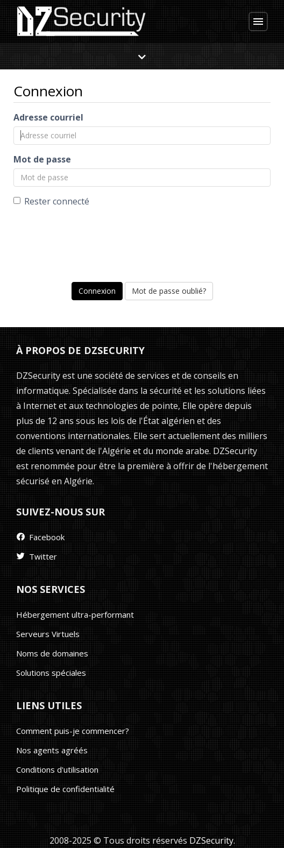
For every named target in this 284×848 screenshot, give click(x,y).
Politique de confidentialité (65, 788)
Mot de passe (42, 159)
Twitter (36, 556)
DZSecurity (211, 840)
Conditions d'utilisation (57, 769)
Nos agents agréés (52, 750)
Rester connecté (51, 201)
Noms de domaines (52, 653)
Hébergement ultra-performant (75, 614)
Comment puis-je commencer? (72, 730)
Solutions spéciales (51, 672)
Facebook (40, 537)
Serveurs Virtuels (48, 633)
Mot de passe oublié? (169, 291)
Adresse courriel (48, 117)
